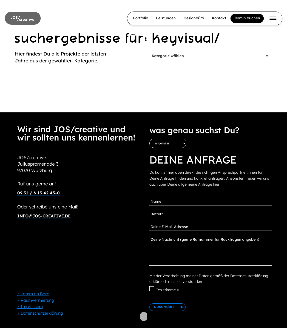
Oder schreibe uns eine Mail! (47, 207)
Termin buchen (247, 18)
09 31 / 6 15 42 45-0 (38, 193)
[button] (210, 55)
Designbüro (194, 18)
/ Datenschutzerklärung (40, 313)
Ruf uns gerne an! (36, 184)
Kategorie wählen (168, 55)
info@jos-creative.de (44, 216)
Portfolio (140, 18)
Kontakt (219, 18)
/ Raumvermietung (35, 300)
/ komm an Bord (33, 293)
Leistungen (166, 18)
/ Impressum (30, 306)
